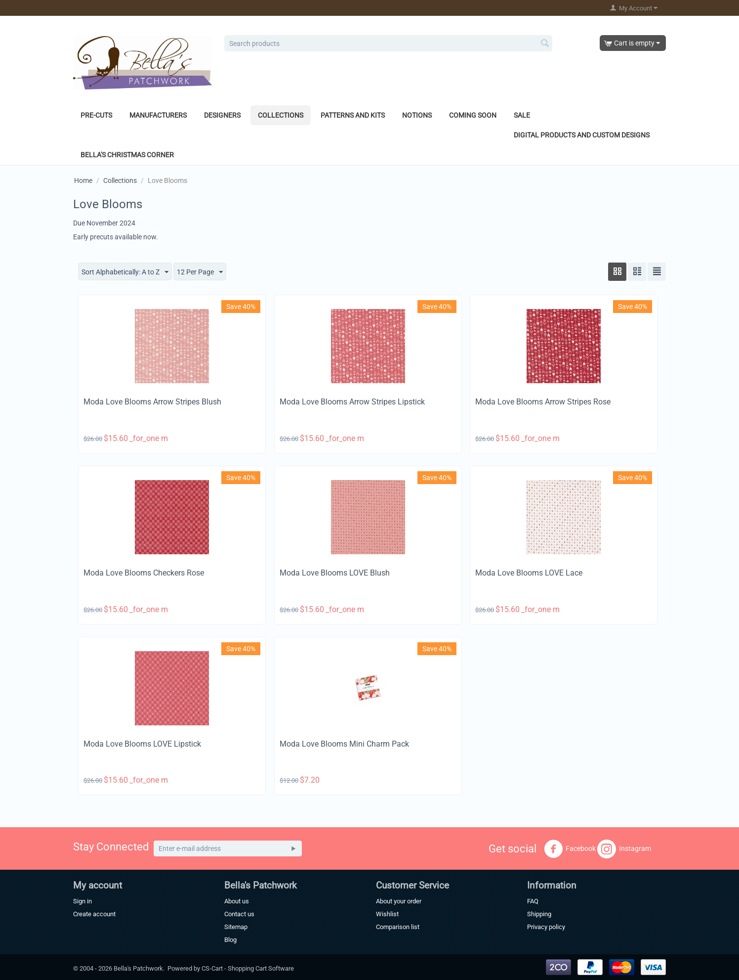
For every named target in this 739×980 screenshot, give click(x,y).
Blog (230, 939)
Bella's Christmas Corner (127, 155)
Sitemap (235, 927)
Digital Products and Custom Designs (582, 135)
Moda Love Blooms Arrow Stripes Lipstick (352, 401)
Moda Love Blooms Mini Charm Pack (344, 744)
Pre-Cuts (96, 115)
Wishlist (387, 914)
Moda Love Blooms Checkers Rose (143, 573)
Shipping (539, 914)
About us (236, 901)
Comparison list (397, 927)
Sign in (82, 901)
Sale (522, 115)
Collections (280, 115)
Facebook (570, 849)
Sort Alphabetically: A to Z (125, 272)
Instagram (624, 849)
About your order (398, 901)
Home (83, 180)
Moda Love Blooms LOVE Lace (528, 573)
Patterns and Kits (353, 115)
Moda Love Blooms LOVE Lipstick (142, 744)
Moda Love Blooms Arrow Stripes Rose (543, 401)
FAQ (532, 901)
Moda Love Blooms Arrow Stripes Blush (152, 401)
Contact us (239, 914)
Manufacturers (158, 115)
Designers (222, 115)
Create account (94, 914)
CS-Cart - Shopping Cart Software (248, 968)
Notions (417, 115)
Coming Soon (472, 115)
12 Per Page (200, 272)
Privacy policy (546, 927)
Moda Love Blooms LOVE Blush (335, 573)
